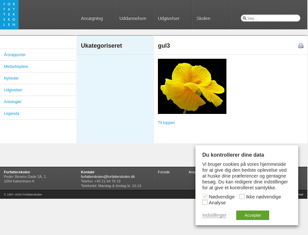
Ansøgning (92, 18)
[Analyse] (205, 202)
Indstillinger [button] (214, 215)
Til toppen (166, 122)
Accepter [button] (252, 215)
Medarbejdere (16, 66)
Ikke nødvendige (263, 196)
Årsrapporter (15, 55)
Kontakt (87, 172)
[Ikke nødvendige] (242, 196)
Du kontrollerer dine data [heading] (233, 155)
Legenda (11, 113)
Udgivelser (168, 18)
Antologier (13, 102)
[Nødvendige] (205, 196)
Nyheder (11, 78)
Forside (164, 172)
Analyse (217, 202)
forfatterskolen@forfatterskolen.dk (108, 177)
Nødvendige (222, 196)
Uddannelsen (132, 18)
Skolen (203, 18)
